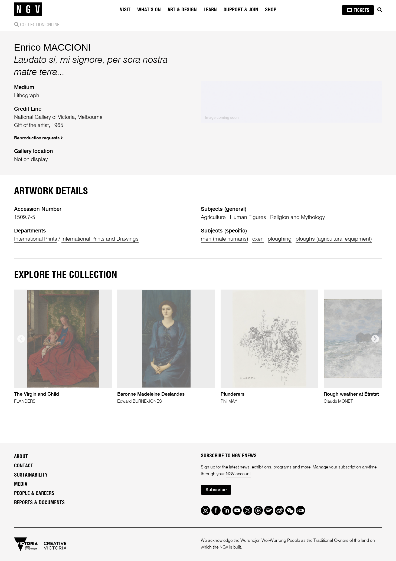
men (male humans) (224, 239)
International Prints (35, 239)
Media (20, 484)
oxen (258, 239)
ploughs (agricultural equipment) (334, 239)
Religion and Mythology (297, 217)
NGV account (238, 474)
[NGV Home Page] (28, 9)
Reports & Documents (39, 502)
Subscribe (216, 490)
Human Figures (248, 217)
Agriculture (213, 217)
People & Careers (34, 493)
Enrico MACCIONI (52, 47)
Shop (270, 10)
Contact (23, 466)
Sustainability (31, 475)
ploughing (280, 239)
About (21, 456)
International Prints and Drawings (100, 239)
